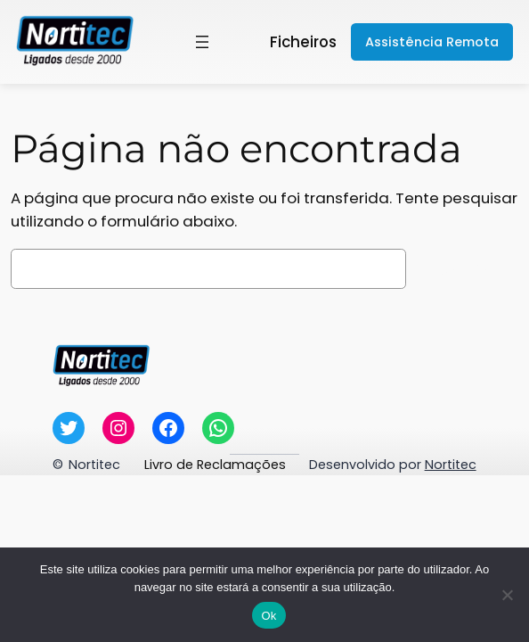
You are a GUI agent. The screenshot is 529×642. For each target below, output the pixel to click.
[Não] (507, 595)
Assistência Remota (432, 42)
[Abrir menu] (202, 42)
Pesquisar (466, 269)
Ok (268, 615)
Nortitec (94, 464)
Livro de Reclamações (215, 464)
